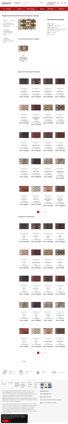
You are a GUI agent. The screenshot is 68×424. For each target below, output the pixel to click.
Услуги (19, 8)
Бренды (42, 8)
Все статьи (12, 20)
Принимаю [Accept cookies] (5, 420)
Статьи (29, 387)
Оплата (35, 385)
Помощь (23, 384)
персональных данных (7, 418)
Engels (52, 23)
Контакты (61, 8)
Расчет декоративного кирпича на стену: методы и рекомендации (8, 25)
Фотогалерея (31, 8)
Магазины (10, 384)
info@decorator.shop (47, 398)
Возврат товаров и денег (23, 387)
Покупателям (37, 384)
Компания (50, 8)
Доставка (30, 385)
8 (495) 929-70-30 (52, 2)
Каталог (8, 8)
